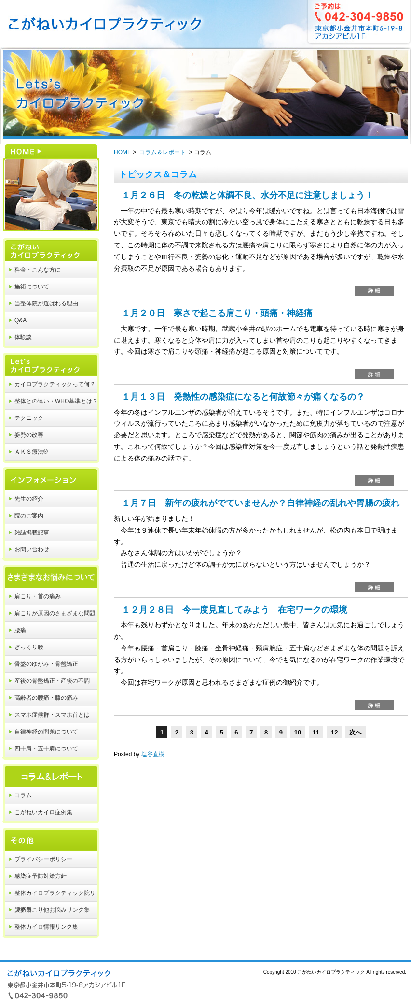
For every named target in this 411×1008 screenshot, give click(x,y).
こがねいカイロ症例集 (43, 812)
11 (316, 732)
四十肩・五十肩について (46, 748)
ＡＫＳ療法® (31, 451)
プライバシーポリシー (43, 859)
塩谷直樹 (152, 754)
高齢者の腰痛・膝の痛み (46, 697)
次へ (355, 732)
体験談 (23, 337)
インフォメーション (49, 475)
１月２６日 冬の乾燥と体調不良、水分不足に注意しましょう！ (247, 195)
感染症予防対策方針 (40, 876)
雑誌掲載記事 (31, 532)
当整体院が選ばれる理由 (46, 303)
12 (334, 732)
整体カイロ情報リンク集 (46, 926)
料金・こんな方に (37, 269)
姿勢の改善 (28, 435)
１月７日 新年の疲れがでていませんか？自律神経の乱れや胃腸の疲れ (260, 503)
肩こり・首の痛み (37, 596)
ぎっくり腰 (28, 647)
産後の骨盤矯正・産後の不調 (52, 680)
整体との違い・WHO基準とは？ (56, 401)
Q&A (20, 320)
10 (297, 732)
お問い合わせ (31, 549)
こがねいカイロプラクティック (49, 246)
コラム (23, 795)
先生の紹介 (28, 498)
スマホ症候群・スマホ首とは (52, 714)
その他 (49, 836)
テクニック (28, 418)
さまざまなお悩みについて (49, 573)
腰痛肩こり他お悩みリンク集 (52, 910)
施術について (31, 286)
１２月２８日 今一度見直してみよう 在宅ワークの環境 (234, 610)
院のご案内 (28, 515)
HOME (49, 173)
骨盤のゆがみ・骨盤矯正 (46, 664)
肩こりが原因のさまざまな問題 (55, 613)
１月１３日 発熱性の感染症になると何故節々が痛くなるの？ (243, 397)
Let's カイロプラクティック (49, 361)
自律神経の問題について (46, 731)
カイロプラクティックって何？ (55, 384)
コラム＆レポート (49, 772)
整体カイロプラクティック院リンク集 (55, 896)
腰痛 (20, 630)
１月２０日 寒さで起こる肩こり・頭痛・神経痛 (217, 313)
